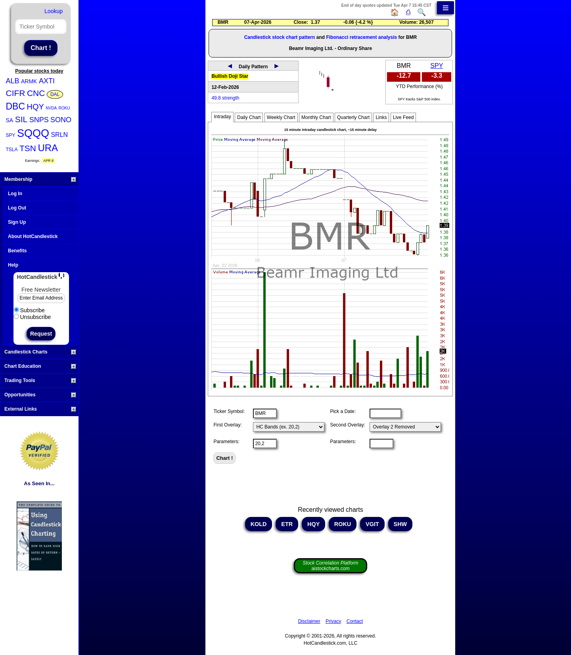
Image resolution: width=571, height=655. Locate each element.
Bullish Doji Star (229, 76)
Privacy (333, 621)
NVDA (51, 108)
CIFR (15, 93)
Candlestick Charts (40, 352)
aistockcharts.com (330, 565)
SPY (10, 135)
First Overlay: (227, 425)
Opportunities (40, 395)
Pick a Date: (343, 411)
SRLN (59, 134)
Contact (355, 621)
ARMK (29, 81)
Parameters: (226, 441)
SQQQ (33, 133)
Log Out (17, 208)
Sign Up (17, 222)
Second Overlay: (347, 425)
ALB (12, 81)
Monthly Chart (316, 117)
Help (13, 265)
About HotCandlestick (32, 236)
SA (9, 120)
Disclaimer (309, 621)
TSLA (12, 149)
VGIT (372, 524)
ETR (287, 524)
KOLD (258, 524)
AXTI (47, 81)
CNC (36, 93)
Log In (15, 193)
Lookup (53, 11)
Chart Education (40, 366)
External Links (40, 409)
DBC (15, 106)
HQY (35, 106)
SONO (60, 120)
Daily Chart (249, 117)
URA (48, 147)
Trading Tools (40, 380)
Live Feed (403, 117)
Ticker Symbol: (229, 411)
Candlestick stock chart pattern (279, 37)
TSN (27, 148)
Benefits (17, 251)
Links (381, 117)
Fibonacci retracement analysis (361, 37)
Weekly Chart (281, 117)
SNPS (39, 120)
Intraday (222, 116)
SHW (400, 524)
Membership (40, 179)
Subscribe (29, 310)
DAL (54, 94)
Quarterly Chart (353, 117)
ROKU (64, 108)
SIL (21, 119)
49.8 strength (225, 98)
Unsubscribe (32, 317)
